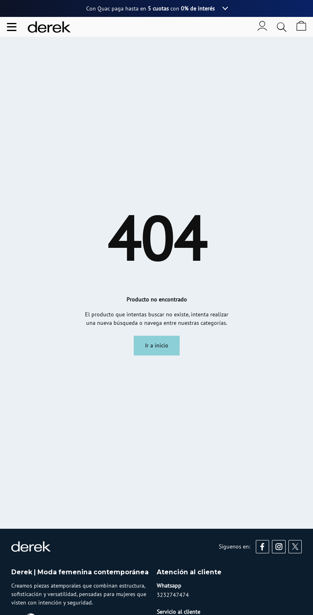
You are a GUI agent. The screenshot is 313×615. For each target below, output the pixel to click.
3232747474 (173, 594)
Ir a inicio (156, 345)
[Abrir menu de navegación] (12, 27)
